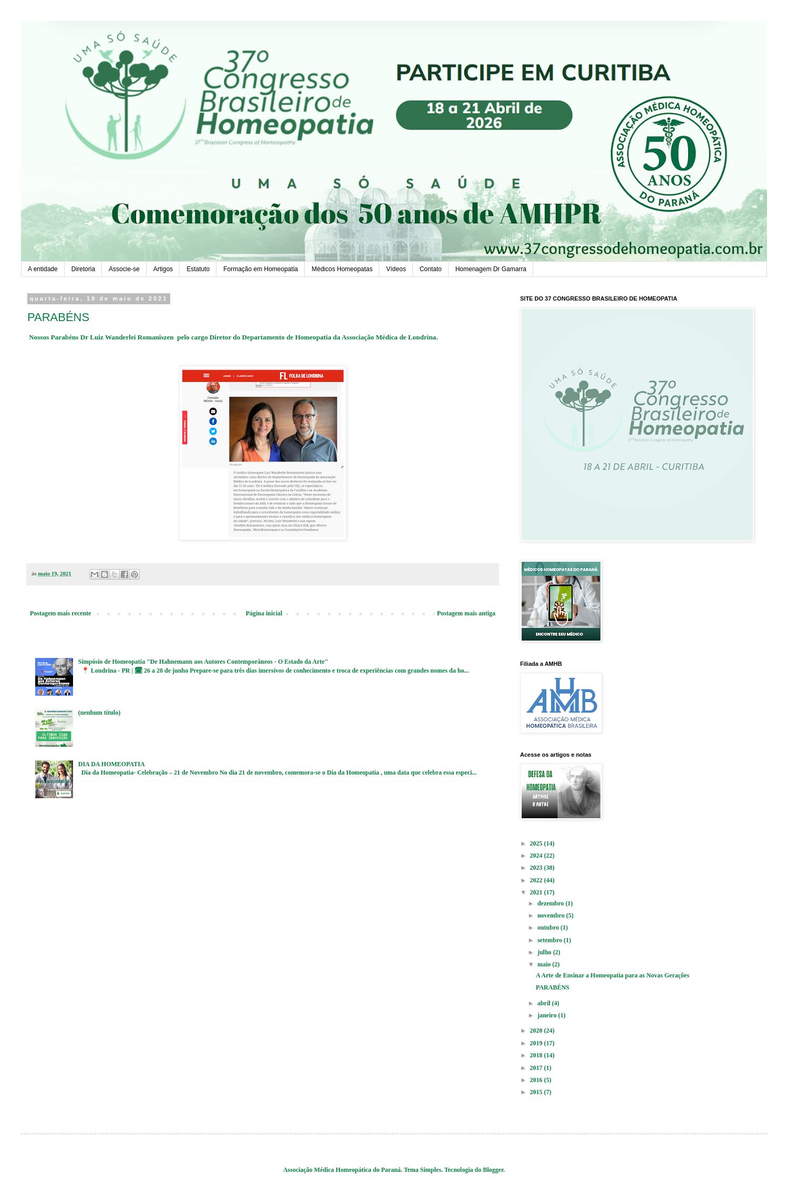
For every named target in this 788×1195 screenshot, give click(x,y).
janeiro (547, 1015)
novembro (551, 915)
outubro (549, 927)
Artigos (163, 269)
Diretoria (83, 269)
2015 (537, 1092)
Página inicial (264, 613)
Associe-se (124, 269)
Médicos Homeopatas (342, 269)
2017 (537, 1068)
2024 (537, 855)
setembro (550, 940)
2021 (537, 892)
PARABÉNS (552, 987)
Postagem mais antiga (466, 613)
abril (544, 1003)
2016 (537, 1080)
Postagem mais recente (60, 613)
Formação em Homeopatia (260, 269)
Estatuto (198, 269)
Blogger (493, 1169)
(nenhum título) (99, 712)
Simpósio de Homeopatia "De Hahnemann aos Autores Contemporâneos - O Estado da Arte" (203, 661)
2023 (537, 867)
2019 (537, 1043)
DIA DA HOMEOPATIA (111, 764)
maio (544, 964)
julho (545, 952)
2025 (537, 843)
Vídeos (396, 269)
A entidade (43, 269)
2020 (537, 1030)
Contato (431, 269)
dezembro (551, 903)
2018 (537, 1055)
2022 (537, 880)
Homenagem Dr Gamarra (490, 269)
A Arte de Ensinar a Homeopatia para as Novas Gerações (612, 975)
